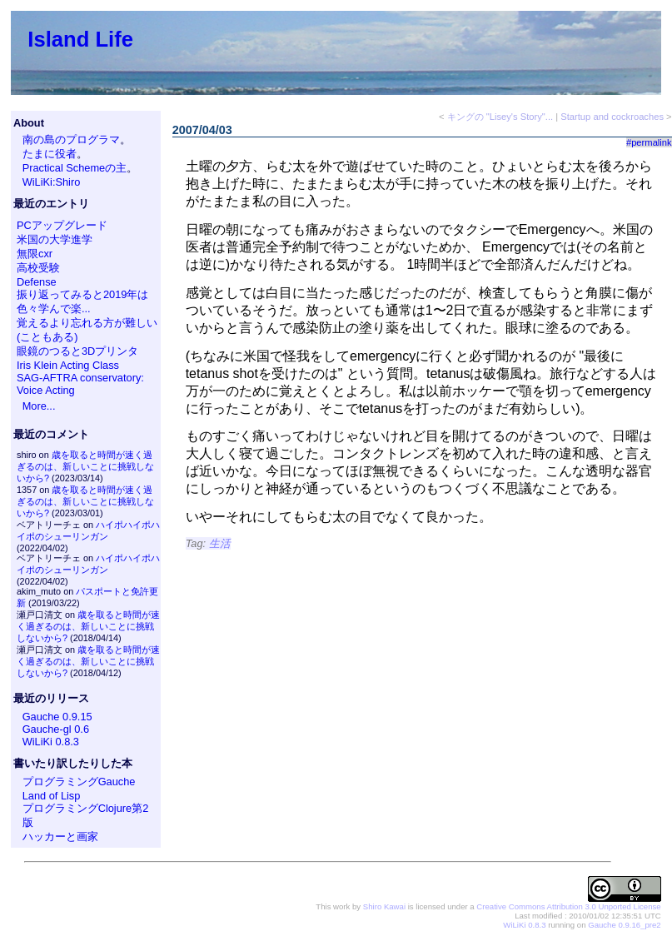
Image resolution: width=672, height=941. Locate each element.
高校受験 (38, 267)
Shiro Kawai (384, 906)
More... (39, 406)
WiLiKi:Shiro (51, 182)
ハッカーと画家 (60, 836)
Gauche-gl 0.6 (55, 729)
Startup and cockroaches (612, 117)
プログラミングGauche (79, 781)
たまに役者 (49, 153)
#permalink (649, 142)
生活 (220, 543)
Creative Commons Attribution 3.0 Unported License (568, 906)
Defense (37, 282)
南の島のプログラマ (71, 139)
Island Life (80, 39)
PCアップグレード (62, 225)
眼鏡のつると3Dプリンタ (77, 351)
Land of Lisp (51, 795)
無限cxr (34, 253)
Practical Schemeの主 (74, 168)
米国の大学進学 (54, 239)
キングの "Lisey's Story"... (500, 117)
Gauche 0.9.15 (57, 716)
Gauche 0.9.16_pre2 (624, 924)
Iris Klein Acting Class (68, 365)
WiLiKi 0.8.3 (50, 741)
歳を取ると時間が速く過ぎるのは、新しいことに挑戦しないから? (85, 466)
